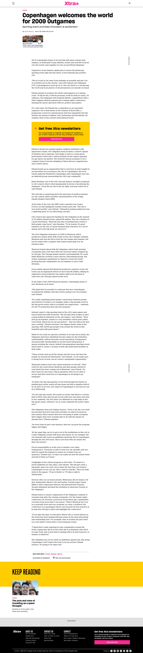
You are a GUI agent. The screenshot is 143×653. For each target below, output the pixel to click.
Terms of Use (30, 643)
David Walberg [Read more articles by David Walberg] (29, 31)
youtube (118, 651)
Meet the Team (49, 634)
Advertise (47, 638)
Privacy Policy (31, 640)
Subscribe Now (56, 139)
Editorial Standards (33, 638)
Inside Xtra (30, 636)
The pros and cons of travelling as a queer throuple (23, 603)
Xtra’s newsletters (71, 634)
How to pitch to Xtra (51, 636)
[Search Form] (130, 3)
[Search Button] (130, 3)
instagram (121, 651)
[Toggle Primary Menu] (13, 3)
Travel (47, 554)
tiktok (124, 651)
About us (29, 631)
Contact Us (48, 631)
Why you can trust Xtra (62, 558)
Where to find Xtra (71, 636)
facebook (111, 651)
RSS (130, 651)
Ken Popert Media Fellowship (74, 638)
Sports (59, 554)
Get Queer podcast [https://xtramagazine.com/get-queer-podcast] (71, 640)
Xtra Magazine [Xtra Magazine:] (17, 632)
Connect (67, 631)
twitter (114, 651)
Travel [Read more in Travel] (25, 10)
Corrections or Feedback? (41, 558)
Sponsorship (48, 640)
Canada (53, 554)
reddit (127, 651)
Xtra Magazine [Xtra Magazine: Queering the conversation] (71, 3)
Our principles (31, 634)
